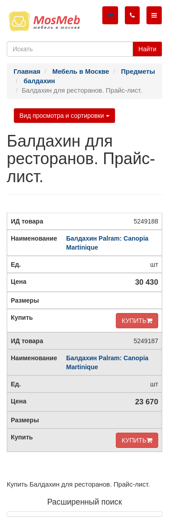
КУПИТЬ (137, 320)
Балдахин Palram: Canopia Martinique (107, 243)
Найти (147, 49)
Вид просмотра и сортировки (64, 115)
